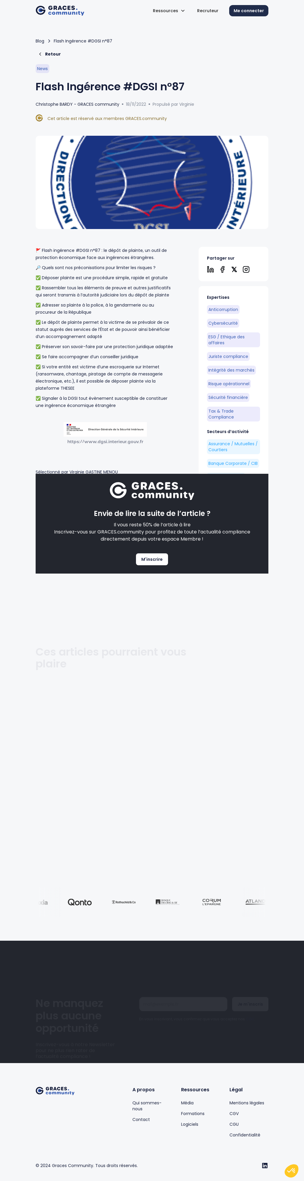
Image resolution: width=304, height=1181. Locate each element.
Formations (193, 1114)
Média (187, 1103)
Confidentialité (244, 1135)
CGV (234, 1114)
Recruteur (207, 11)
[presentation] (184, 1016)
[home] (60, 11)
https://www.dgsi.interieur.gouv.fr (105, 442)
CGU (250, 997)
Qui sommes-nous (147, 1106)
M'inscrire (152, 559)
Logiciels (189, 1124)
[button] (169, 11)
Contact (141, 1119)
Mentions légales (246, 1103)
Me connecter (249, 11)
